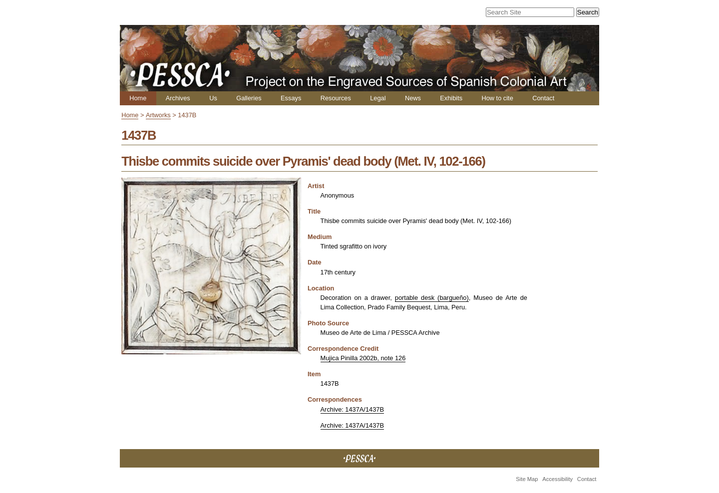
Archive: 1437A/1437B (352, 409)
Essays (291, 98)
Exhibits (451, 98)
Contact (543, 98)
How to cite (497, 98)
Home (137, 98)
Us (213, 98)
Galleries (249, 98)
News (413, 98)
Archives (178, 98)
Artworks (158, 115)
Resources (336, 98)
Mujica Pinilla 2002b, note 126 (363, 358)
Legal (377, 98)
